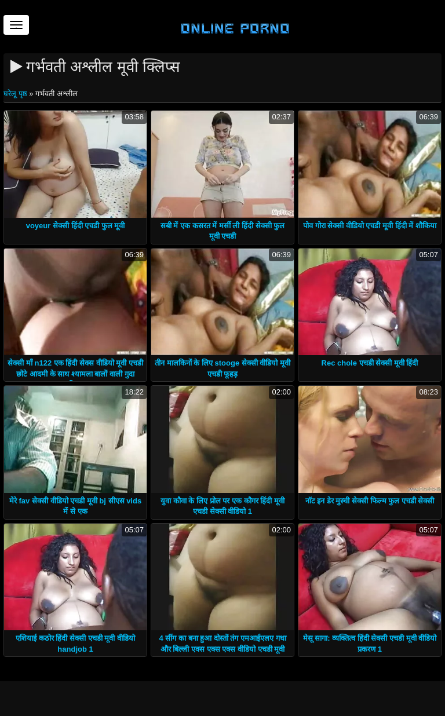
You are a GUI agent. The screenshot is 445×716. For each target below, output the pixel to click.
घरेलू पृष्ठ (16, 93)
